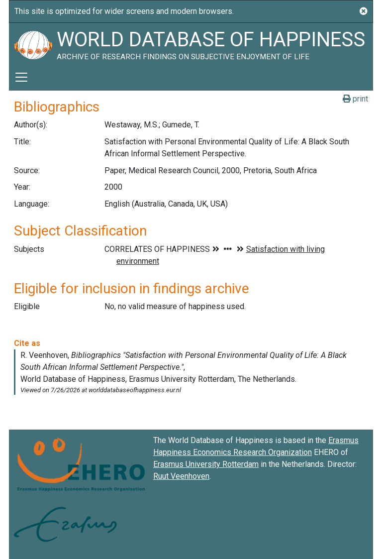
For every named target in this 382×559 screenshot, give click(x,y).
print (355, 99)
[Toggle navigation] (21, 77)
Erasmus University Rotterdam (206, 464)
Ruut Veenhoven (181, 476)
